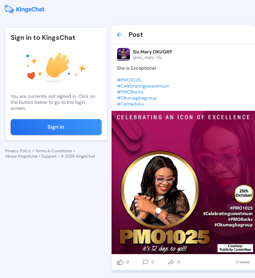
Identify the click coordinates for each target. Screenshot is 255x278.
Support (49, 156)
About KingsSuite (21, 156)
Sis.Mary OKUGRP (152, 52)
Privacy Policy (18, 151)
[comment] (145, 262)
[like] (120, 262)
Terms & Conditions (53, 151)
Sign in (55, 126)
